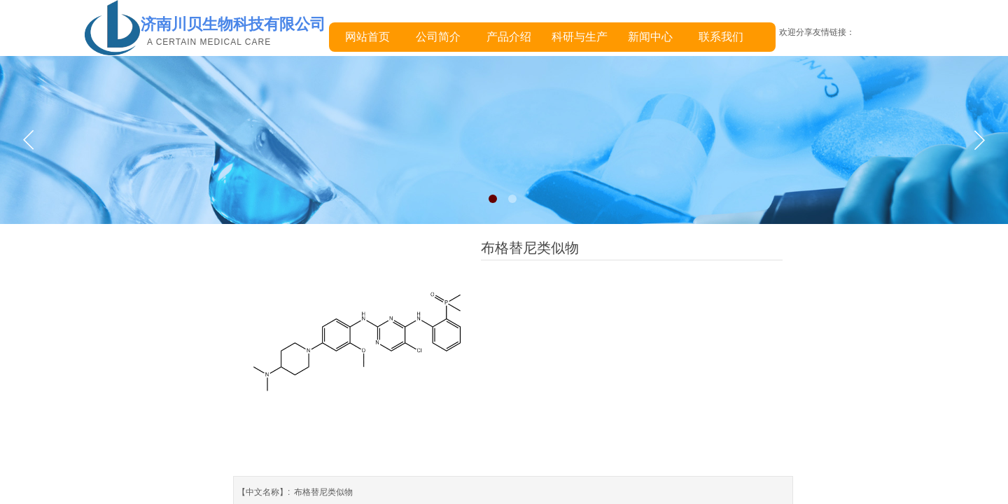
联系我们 (721, 37)
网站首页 (367, 37)
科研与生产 (580, 37)
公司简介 (438, 37)
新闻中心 (650, 37)
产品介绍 (508, 37)
